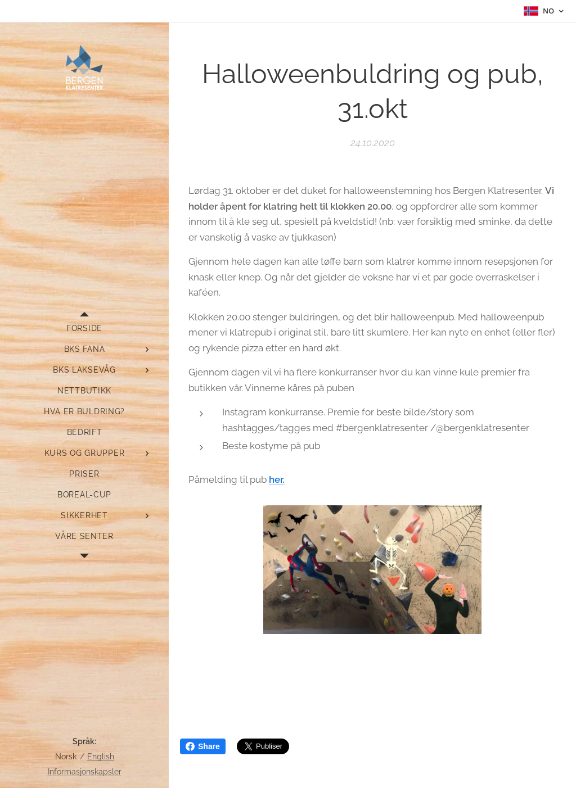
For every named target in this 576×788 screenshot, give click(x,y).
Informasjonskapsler (85, 771)
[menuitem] (84, 328)
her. (277, 479)
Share (203, 746)
